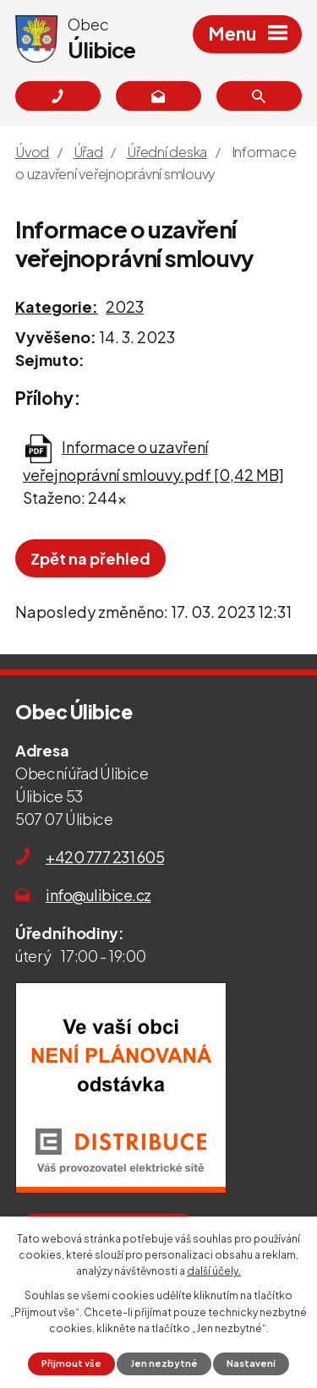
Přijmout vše (71, 1363)
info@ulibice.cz (98, 894)
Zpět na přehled (90, 558)
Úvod (32, 152)
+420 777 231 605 (105, 856)
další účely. (214, 1271)
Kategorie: (56, 306)
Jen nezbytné (164, 1363)
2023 (125, 306)
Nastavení (251, 1363)
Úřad (88, 152)
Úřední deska (167, 152)
